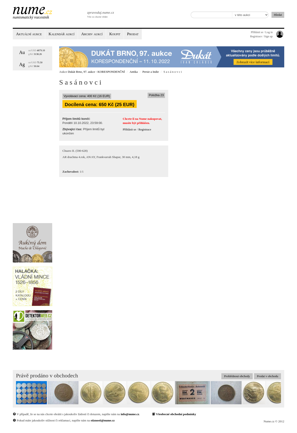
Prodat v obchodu (267, 376)
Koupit (114, 34)
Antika (133, 71)
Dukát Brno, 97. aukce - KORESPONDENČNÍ (96, 71)
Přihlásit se (129, 129)
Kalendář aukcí (61, 34)
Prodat (133, 34)
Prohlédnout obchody (237, 376)
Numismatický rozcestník (31, 17)
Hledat (278, 14)
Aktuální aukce (29, 34)
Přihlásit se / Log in (262, 32)
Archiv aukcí (92, 34)
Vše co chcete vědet (100, 14)
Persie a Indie (150, 71)
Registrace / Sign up (261, 36)
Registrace (145, 129)
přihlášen (143, 123)
